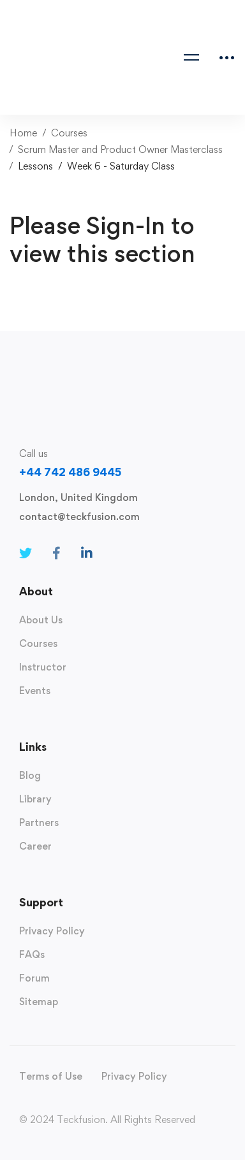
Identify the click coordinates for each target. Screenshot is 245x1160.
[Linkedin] (87, 553)
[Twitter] (25, 553)
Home (23, 133)
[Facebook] (56, 553)
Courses (69, 133)
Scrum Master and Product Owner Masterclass (120, 149)
